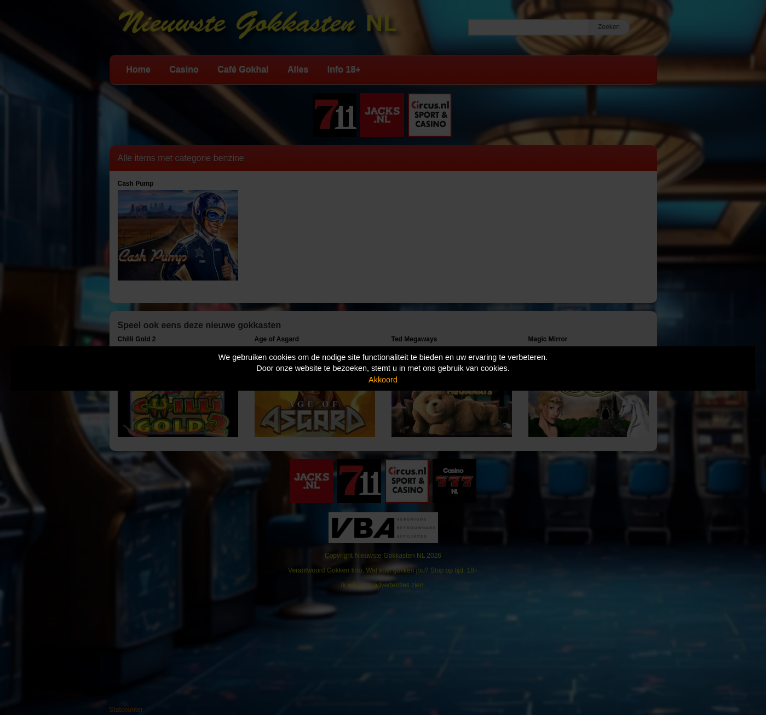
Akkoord (383, 379)
